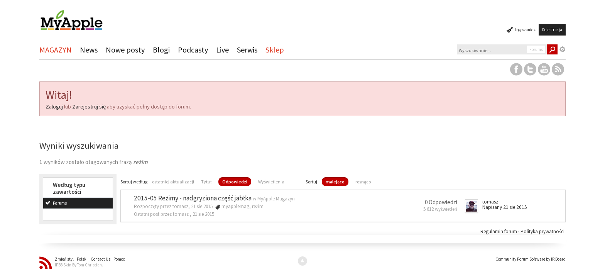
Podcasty (193, 49)
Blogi (161, 49)
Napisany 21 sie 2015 (504, 207)
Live (222, 49)
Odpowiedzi (234, 182)
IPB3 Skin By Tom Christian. (79, 265)
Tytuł (206, 182)
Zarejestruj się (89, 106)
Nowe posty (125, 49)
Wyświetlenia (271, 182)
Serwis (247, 49)
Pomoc (119, 259)
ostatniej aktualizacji (173, 182)
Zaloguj (54, 106)
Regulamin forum (499, 231)
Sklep (274, 49)
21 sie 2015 (203, 214)
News (89, 49)
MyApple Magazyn (276, 198)
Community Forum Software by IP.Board (530, 259)
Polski (82, 259)
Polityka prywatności (542, 231)
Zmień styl (64, 259)
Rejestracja (552, 29)
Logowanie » (525, 29)
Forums (60, 203)
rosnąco (363, 182)
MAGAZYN (55, 49)
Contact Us (100, 259)
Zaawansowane (562, 49)
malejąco (335, 182)
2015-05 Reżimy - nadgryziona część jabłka (193, 198)
